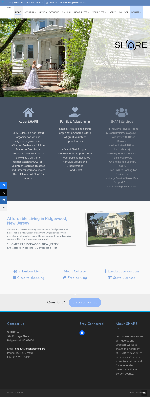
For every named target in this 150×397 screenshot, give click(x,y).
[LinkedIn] (3, 200)
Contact (139, 393)
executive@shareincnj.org (73, 3)
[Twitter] (3, 192)
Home (132, 393)
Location (51, 3)
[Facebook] (3, 185)
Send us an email (85, 303)
